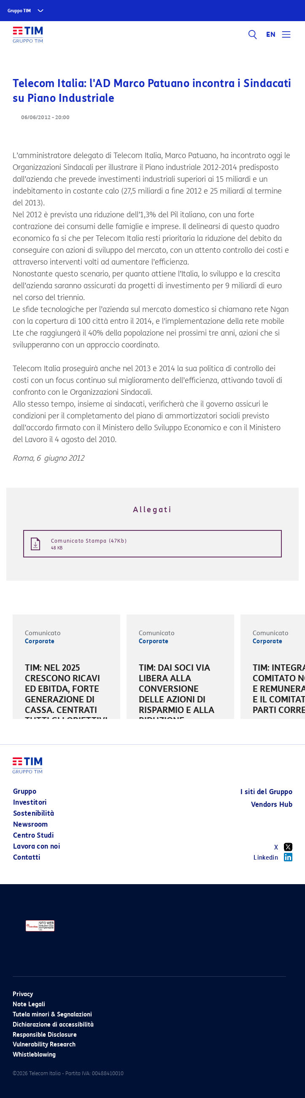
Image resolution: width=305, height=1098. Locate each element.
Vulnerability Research (44, 1044)
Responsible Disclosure (45, 1034)
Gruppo (24, 791)
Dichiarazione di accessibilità (53, 1024)
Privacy (23, 994)
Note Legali (29, 1004)
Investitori (30, 802)
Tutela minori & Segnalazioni (52, 1014)
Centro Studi (33, 835)
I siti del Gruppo (266, 792)
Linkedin (273, 857)
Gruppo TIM (19, 11)
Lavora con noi (36, 846)
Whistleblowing (34, 1054)
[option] (66, 711)
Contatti (26, 857)
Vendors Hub (271, 804)
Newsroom (30, 824)
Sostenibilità (33, 813)
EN (270, 34)
